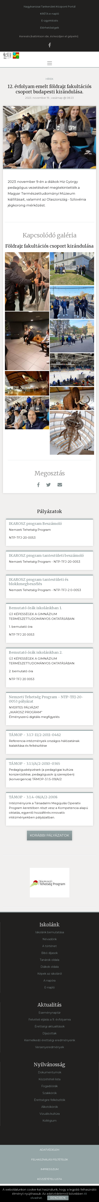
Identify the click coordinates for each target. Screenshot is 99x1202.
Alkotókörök (49, 1107)
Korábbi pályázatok (49, 835)
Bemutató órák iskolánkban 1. (35, 608)
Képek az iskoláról (49, 973)
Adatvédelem (49, 1149)
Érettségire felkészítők (49, 1100)
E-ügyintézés (49, 20)
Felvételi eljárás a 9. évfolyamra (49, 1019)
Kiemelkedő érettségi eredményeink (49, 1040)
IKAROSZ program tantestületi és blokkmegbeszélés (38, 581)
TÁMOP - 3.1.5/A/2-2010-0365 (34, 763)
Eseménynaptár (50, 1012)
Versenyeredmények (49, 1047)
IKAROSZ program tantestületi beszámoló (46, 555)
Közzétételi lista (49, 1079)
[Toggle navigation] (49, 63)
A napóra (49, 980)
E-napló (49, 987)
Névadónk (49, 939)
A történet (49, 946)
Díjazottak (49, 1033)
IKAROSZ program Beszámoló (35, 524)
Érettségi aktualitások (50, 1026)
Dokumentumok (49, 1072)
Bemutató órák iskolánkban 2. (35, 652)
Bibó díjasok (49, 953)
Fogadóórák (49, 1086)
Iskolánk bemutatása (49, 932)
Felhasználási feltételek (49, 1159)
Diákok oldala (50, 967)
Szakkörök (49, 1093)
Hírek (49, 78)
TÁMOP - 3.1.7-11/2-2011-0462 (35, 735)
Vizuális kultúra (50, 1114)
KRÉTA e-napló (49, 13)
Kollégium (49, 1120)
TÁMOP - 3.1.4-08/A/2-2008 (33, 797)
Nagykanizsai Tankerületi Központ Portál (49, 6)
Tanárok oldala (49, 960)
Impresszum (49, 1169)
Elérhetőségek (49, 27)
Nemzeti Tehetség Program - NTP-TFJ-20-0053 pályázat (46, 699)
